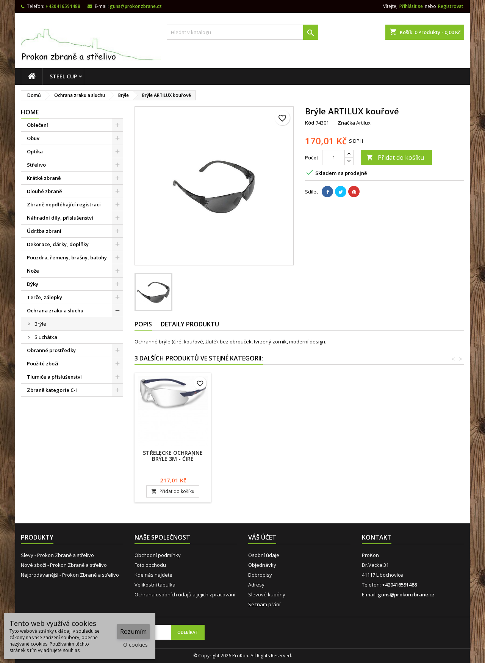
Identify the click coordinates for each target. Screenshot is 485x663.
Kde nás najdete (153, 574)
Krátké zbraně (44, 178)
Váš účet (262, 537)
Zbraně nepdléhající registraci (64, 204)
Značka (346, 122)
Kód (309, 122)
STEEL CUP (63, 76)
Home (30, 112)
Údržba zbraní (44, 231)
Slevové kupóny (266, 594)
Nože (33, 270)
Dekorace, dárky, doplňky (58, 244)
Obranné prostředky (51, 350)
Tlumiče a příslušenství (54, 376)
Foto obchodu (150, 565)
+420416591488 (62, 6)
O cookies (135, 644)
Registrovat (450, 6)
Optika (35, 151)
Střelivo (36, 164)
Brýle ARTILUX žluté (256, 452)
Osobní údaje (263, 555)
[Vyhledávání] (242, 32)
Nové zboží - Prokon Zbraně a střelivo (64, 565)
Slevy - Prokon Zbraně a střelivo (57, 555)
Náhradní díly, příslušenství (60, 217)
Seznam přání (264, 604)
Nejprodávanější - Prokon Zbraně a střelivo (70, 574)
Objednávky (262, 565)
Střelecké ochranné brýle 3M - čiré (341, 455)
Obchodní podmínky (158, 555)
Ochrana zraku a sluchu (55, 310)
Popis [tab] (143, 324)
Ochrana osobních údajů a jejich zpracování (185, 594)
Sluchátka (45, 337)
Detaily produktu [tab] (190, 324)
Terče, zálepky (44, 297)
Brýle (40, 323)
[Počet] (333, 157)
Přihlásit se (411, 6)
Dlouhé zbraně (44, 191)
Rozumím (133, 631)
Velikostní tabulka (155, 584)
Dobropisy (260, 574)
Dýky (32, 284)
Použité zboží (42, 363)
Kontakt (376, 537)
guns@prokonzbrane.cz (136, 6)
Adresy (256, 584)
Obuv (33, 138)
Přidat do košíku (395, 157)
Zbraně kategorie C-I (52, 390)
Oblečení (37, 125)
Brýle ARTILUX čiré (173, 452)
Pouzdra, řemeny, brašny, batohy (67, 257)
